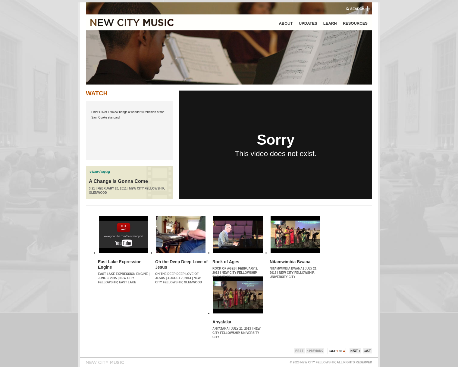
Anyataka (221, 321)
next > (355, 350)
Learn (330, 23)
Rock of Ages (225, 261)
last (367, 350)
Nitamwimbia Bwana (290, 261)
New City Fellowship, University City (236, 333)
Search (357, 9)
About (286, 23)
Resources (355, 23)
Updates (308, 23)
